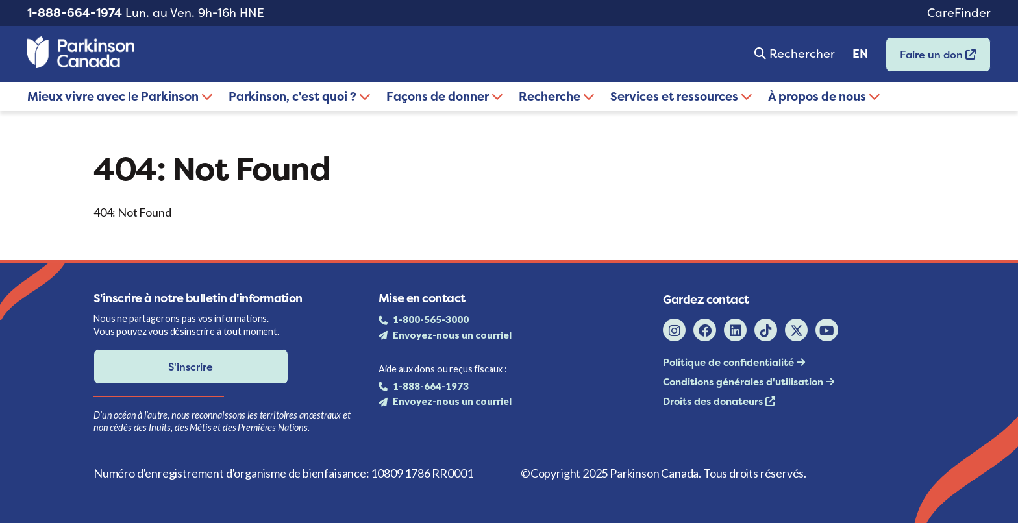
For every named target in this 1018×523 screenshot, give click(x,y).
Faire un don (931, 58)
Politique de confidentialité (730, 362)
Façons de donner (444, 96)
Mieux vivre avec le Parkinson (120, 96)
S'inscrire (190, 366)
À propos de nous (824, 96)
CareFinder (959, 13)
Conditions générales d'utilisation (744, 382)
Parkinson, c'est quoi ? (300, 96)
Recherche (557, 96)
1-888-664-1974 (74, 13)
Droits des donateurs (714, 401)
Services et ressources (681, 96)
